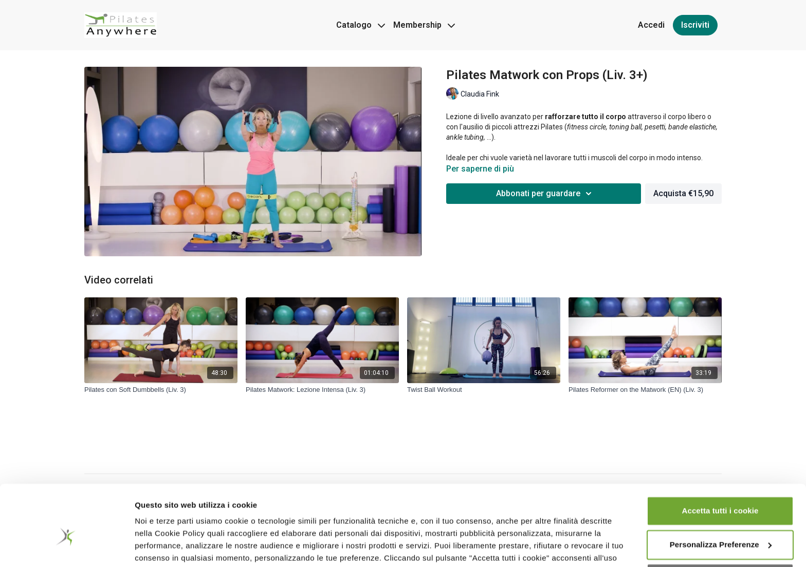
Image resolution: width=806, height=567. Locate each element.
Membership (424, 25)
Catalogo (360, 25)
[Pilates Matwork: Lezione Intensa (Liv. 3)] (322, 390)
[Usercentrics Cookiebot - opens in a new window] (67, 547)
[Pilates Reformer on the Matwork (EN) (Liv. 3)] (645, 390)
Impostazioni (158, 546)
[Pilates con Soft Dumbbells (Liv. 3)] (160, 390)
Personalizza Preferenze (721, 492)
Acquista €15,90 (683, 193)
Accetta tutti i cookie (720, 459)
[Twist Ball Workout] (483, 390)
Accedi (651, 25)
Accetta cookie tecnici (720, 526)
